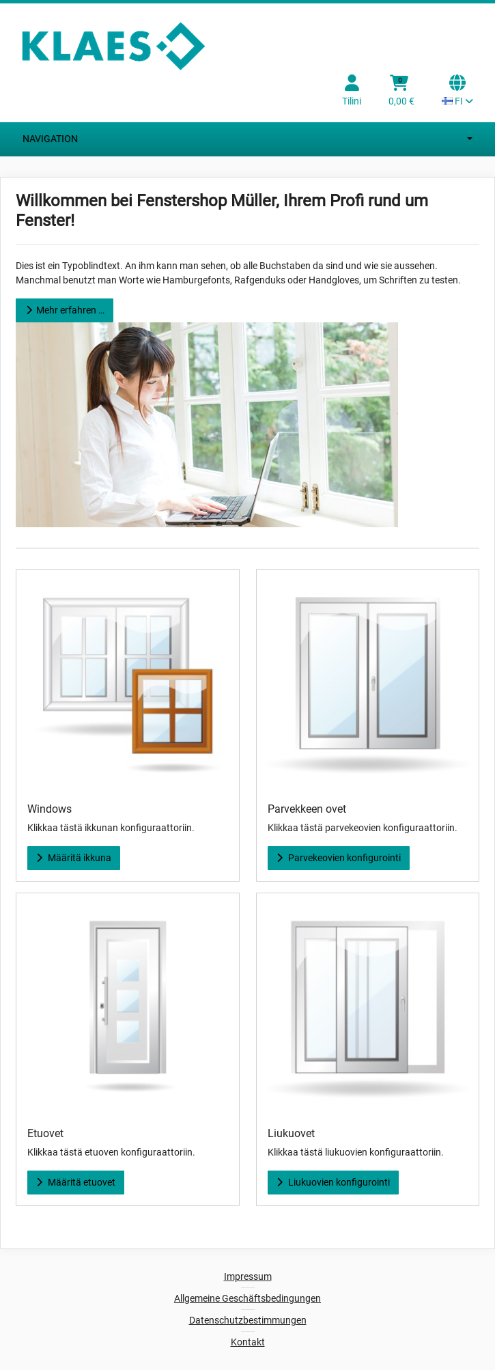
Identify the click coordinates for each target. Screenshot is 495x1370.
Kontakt (248, 1342)
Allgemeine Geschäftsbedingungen (247, 1298)
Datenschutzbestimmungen (248, 1320)
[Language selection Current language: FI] (457, 91)
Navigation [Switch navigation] (247, 139)
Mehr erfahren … (63, 310)
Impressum (248, 1276)
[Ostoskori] (401, 91)
